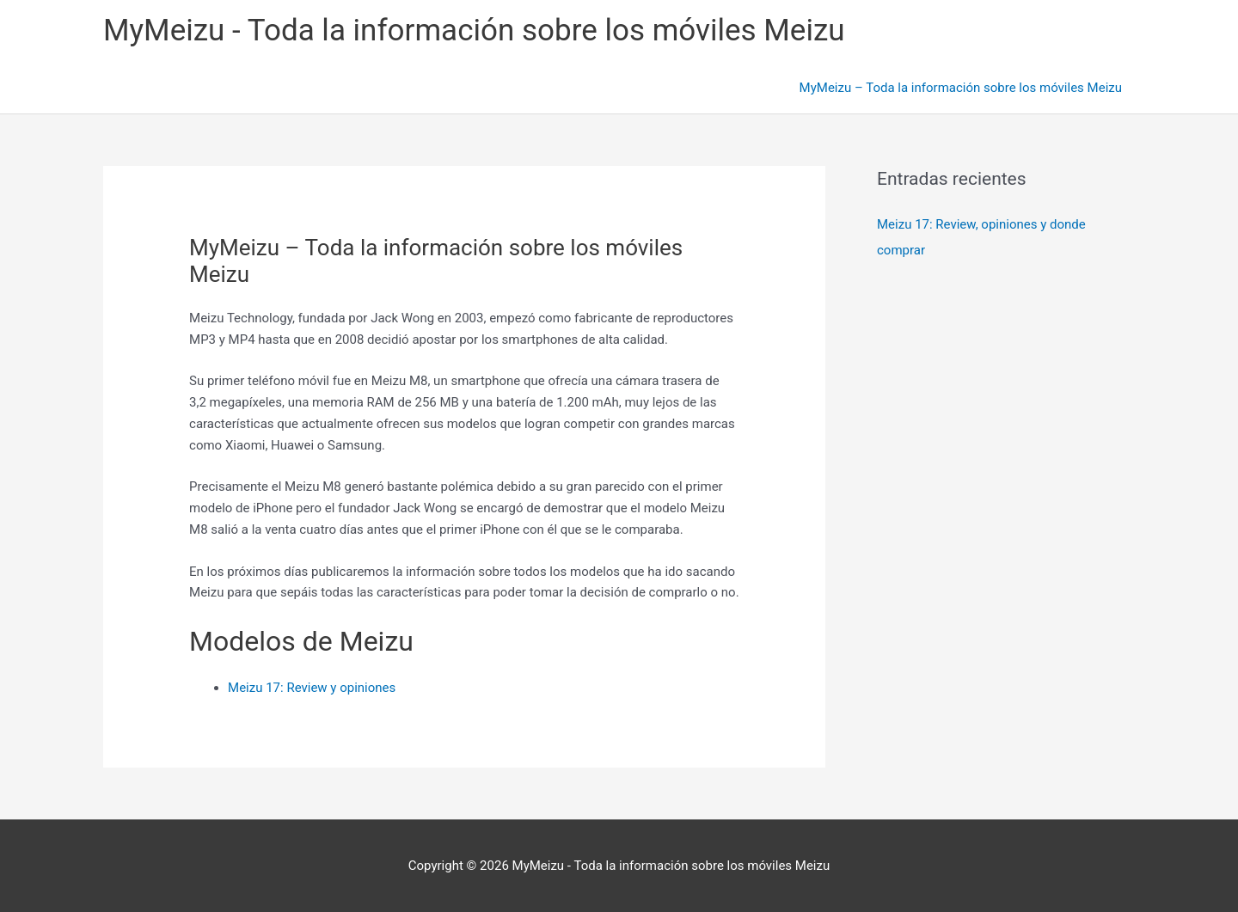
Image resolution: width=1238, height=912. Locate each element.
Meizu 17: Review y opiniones (311, 687)
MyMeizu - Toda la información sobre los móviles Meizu (474, 30)
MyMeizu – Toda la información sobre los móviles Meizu (961, 87)
